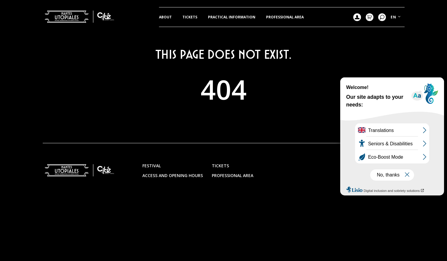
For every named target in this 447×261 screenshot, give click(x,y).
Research (382, 17)
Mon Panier (369, 17)
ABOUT (165, 17)
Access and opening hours (172, 175)
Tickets (189, 17)
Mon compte (357, 17)
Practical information (231, 17)
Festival (151, 165)
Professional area (285, 17)
